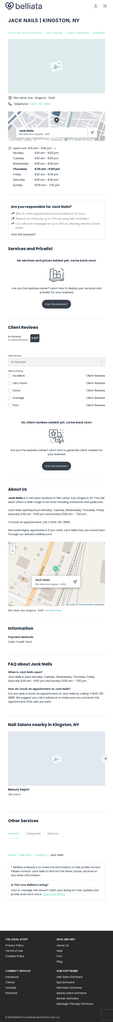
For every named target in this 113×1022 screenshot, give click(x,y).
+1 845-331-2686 (39, 104)
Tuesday (18, 158)
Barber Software (68, 998)
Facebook (12, 977)
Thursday (20, 169)
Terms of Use (14, 951)
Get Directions (53, 610)
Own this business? (23, 234)
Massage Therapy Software (75, 1004)
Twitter (10, 982)
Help (60, 951)
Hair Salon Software (70, 977)
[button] (56, 569)
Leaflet (70, 604)
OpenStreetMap (86, 604)
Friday (17, 174)
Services (13, 833)
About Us (63, 945)
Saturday (19, 180)
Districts (52, 833)
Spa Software (65, 982)
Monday (18, 153)
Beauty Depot (18, 789)
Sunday (18, 185)
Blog (59, 961)
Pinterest (11, 993)
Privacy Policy (14, 945)
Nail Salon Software (69, 988)
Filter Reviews (14, 355)
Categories (33, 833)
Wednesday (21, 164)
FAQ (59, 956)
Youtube (10, 988)
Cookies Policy (14, 956)
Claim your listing (54, 894)
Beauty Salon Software (72, 993)
